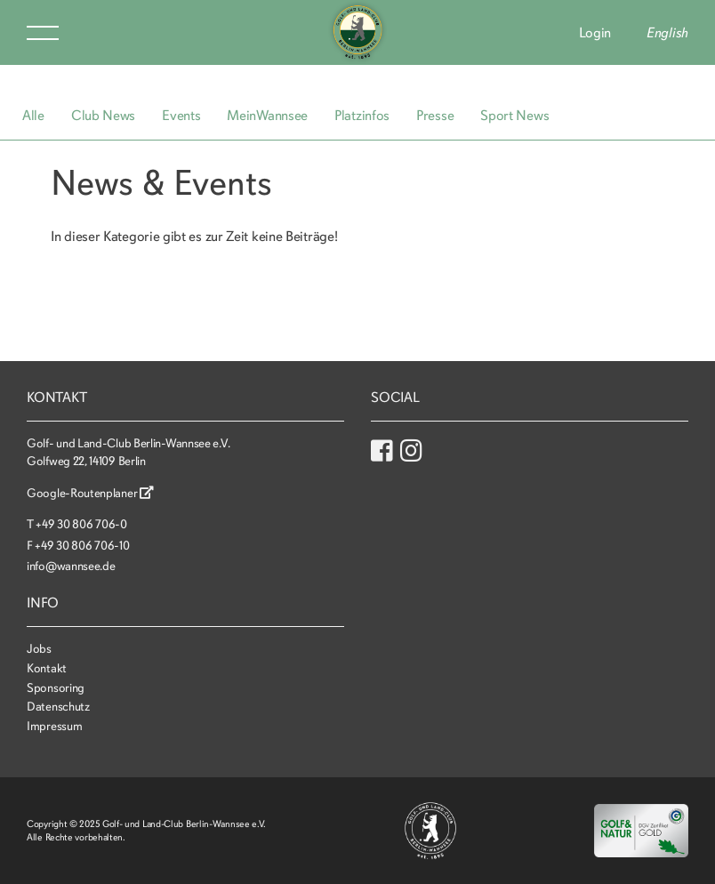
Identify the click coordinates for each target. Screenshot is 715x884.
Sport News (514, 116)
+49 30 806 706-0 (81, 524)
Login (595, 33)
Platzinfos (362, 116)
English (667, 33)
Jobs (39, 648)
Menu (43, 33)
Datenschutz (58, 706)
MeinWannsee (267, 116)
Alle (33, 116)
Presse (435, 116)
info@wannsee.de (71, 566)
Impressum (54, 726)
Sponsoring (55, 687)
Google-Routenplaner (90, 493)
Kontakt (47, 668)
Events (181, 116)
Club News (103, 116)
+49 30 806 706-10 (82, 545)
